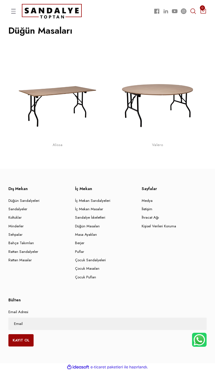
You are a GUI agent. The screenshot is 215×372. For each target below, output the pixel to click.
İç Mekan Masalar (89, 209)
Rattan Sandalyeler (23, 252)
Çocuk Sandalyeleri (90, 260)
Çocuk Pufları (85, 277)
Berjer (79, 243)
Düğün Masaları (87, 226)
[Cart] (203, 11)
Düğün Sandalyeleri (23, 201)
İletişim (147, 209)
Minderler (16, 226)
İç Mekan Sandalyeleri (92, 201)
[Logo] (52, 11)
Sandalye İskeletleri (90, 218)
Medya (147, 201)
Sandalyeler (17, 209)
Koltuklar (15, 218)
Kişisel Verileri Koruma (159, 226)
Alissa (57, 145)
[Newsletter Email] (107, 324)
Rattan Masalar (20, 260)
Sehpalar (15, 235)
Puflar (79, 252)
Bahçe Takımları (21, 243)
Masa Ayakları (86, 235)
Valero (157, 145)
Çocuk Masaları (87, 269)
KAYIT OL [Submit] (21, 340)
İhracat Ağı (150, 218)
